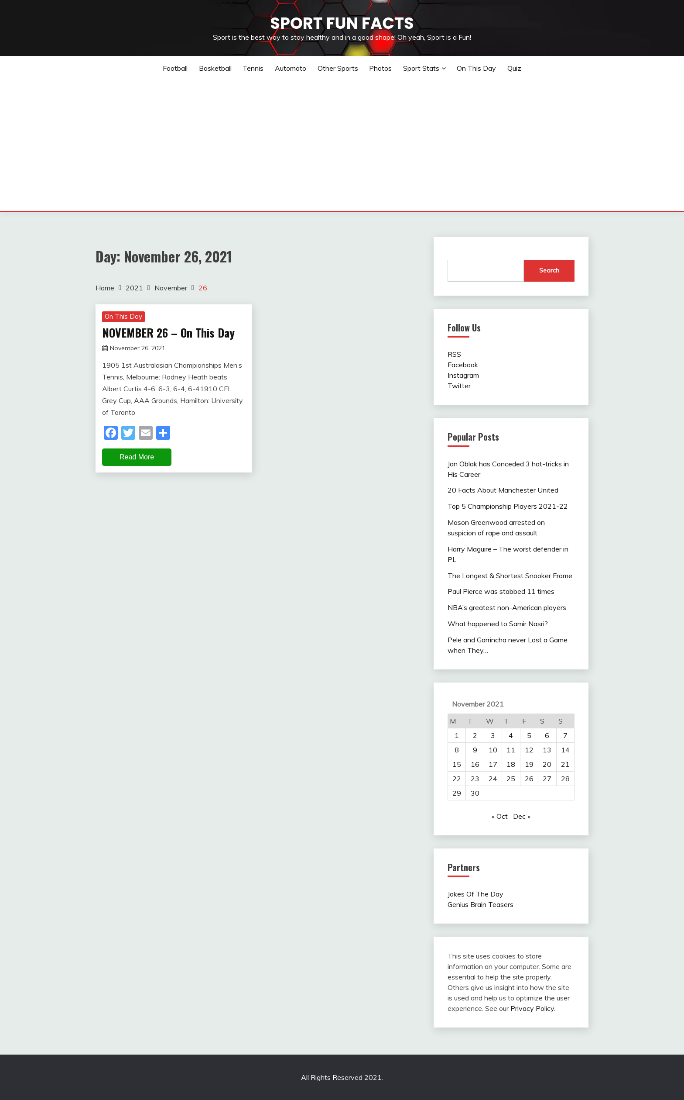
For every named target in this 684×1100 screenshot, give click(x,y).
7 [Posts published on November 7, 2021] (565, 735)
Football (175, 68)
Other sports (338, 68)
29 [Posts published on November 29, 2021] (456, 793)
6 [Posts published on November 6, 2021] (547, 735)
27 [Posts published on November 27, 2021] (547, 778)
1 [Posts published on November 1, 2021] (457, 735)
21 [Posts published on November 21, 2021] (565, 764)
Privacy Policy (532, 1008)
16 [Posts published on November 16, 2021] (475, 764)
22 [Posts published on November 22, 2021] (456, 778)
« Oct (500, 816)
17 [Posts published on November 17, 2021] (493, 764)
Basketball (215, 68)
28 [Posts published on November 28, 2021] (565, 778)
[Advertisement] (342, 145)
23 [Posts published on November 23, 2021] (475, 778)
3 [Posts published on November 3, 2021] (493, 735)
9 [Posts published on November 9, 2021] (475, 749)
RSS (454, 354)
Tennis (253, 68)
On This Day (476, 68)
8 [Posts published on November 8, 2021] (457, 749)
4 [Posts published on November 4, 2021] (511, 735)
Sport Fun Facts (342, 23)
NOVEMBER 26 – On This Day (168, 332)
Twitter (459, 385)
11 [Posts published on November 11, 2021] (510, 749)
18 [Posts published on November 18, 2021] (510, 764)
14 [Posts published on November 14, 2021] (565, 749)
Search (549, 270)
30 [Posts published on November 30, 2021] (475, 793)
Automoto (290, 68)
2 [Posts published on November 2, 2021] (475, 735)
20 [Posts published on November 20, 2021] (547, 764)
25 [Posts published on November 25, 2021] (510, 778)
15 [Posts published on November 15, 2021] (456, 764)
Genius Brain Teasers (480, 904)
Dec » (521, 816)
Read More (137, 457)
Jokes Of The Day (475, 894)
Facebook (463, 364)
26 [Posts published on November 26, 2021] (529, 778)
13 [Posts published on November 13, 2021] (547, 749)
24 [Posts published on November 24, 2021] (493, 778)
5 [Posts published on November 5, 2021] (529, 735)
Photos (380, 68)
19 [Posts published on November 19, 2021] (529, 764)
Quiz (514, 68)
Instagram (463, 375)
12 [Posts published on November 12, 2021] (529, 749)
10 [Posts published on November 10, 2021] (493, 749)
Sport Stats (421, 68)
